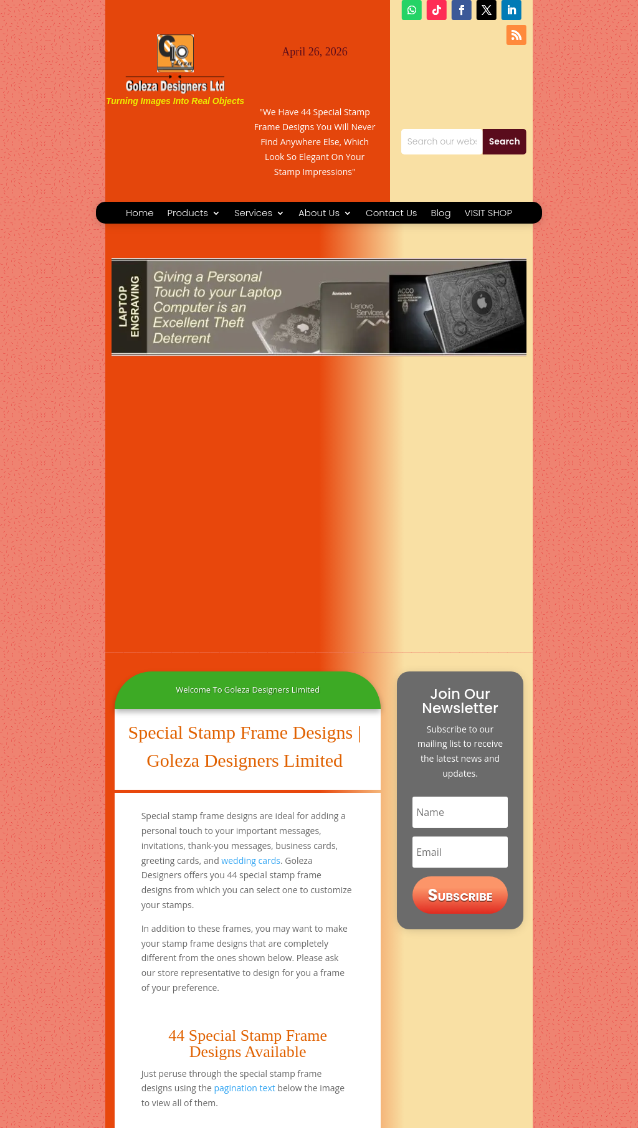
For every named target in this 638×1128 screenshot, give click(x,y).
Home (139, 214)
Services (253, 214)
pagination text (244, 1088)
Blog (440, 214)
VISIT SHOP (488, 214)
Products (188, 214)
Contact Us (391, 214)
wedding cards (250, 860)
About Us (319, 214)
